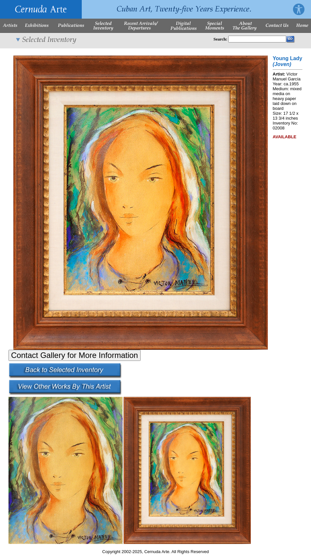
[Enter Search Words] (257, 39)
